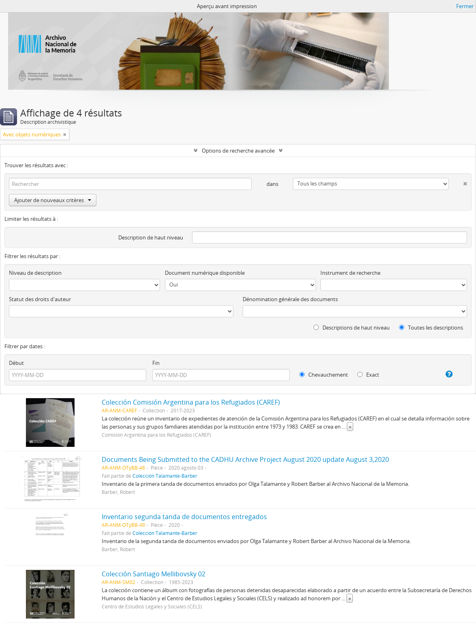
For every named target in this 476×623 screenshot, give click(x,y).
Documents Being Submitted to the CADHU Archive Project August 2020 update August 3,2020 (245, 459)
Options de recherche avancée (238, 150)
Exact (368, 374)
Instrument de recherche (350, 272)
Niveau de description (35, 272)
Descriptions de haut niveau (352, 327)
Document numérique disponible (205, 272)
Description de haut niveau (150, 237)
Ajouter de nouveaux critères (52, 200)
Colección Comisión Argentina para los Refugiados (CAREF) (191, 402)
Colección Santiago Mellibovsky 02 (153, 573)
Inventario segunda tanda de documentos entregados (184, 516)
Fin (156, 362)
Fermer (465, 6)
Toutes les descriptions (431, 327)
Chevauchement (323, 374)
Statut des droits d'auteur (40, 299)
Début (16, 362)
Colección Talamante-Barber (164, 475)
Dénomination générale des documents (290, 299)
